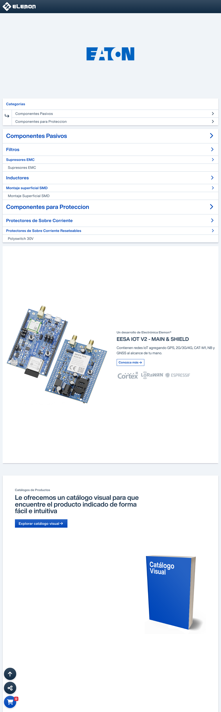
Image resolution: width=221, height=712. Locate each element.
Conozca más (130, 362)
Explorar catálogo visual (41, 523)
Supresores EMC (22, 167)
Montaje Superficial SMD (29, 196)
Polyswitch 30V (21, 238)
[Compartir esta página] (10, 687)
